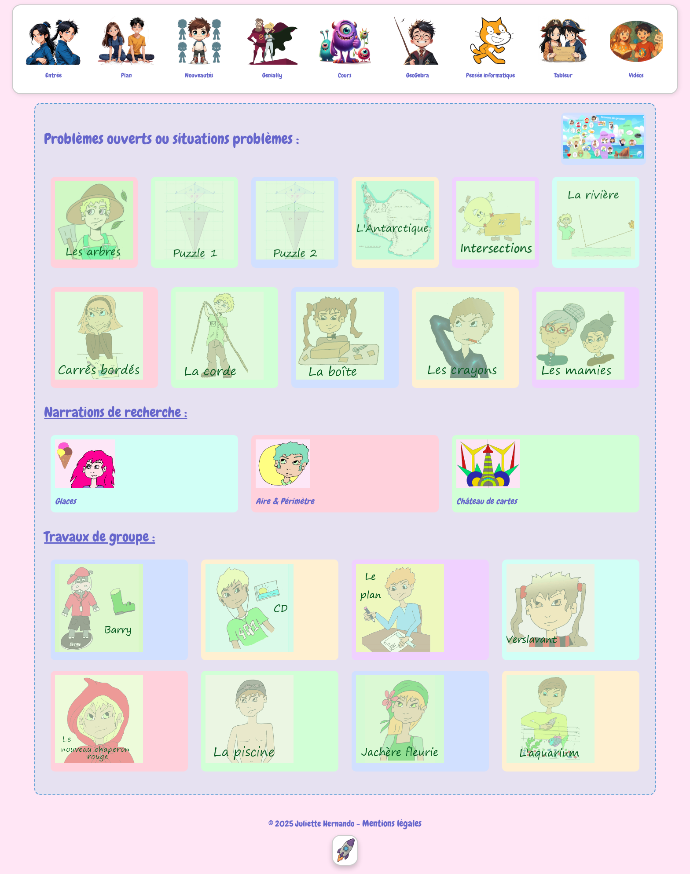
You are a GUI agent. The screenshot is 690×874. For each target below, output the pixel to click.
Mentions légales (392, 823)
